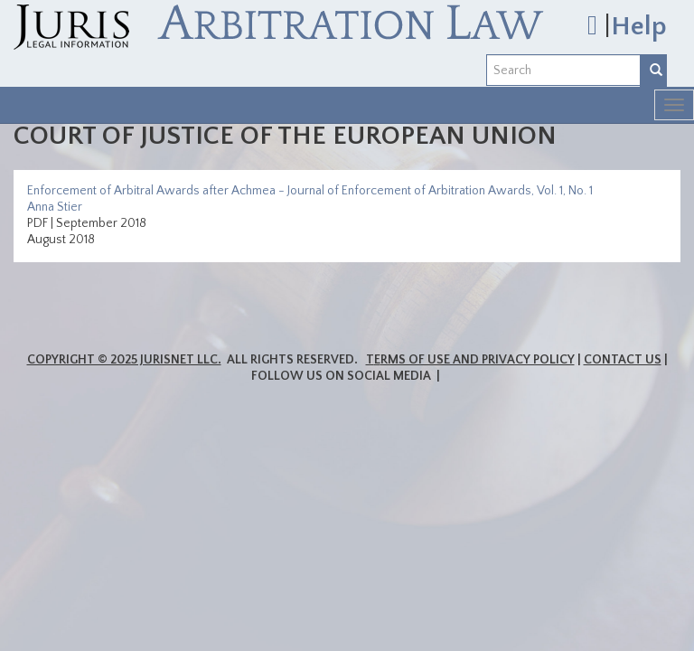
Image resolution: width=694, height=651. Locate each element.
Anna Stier (54, 207)
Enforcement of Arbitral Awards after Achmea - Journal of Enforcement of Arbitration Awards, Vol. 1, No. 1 (310, 191)
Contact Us (622, 360)
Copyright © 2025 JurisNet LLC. (124, 360)
